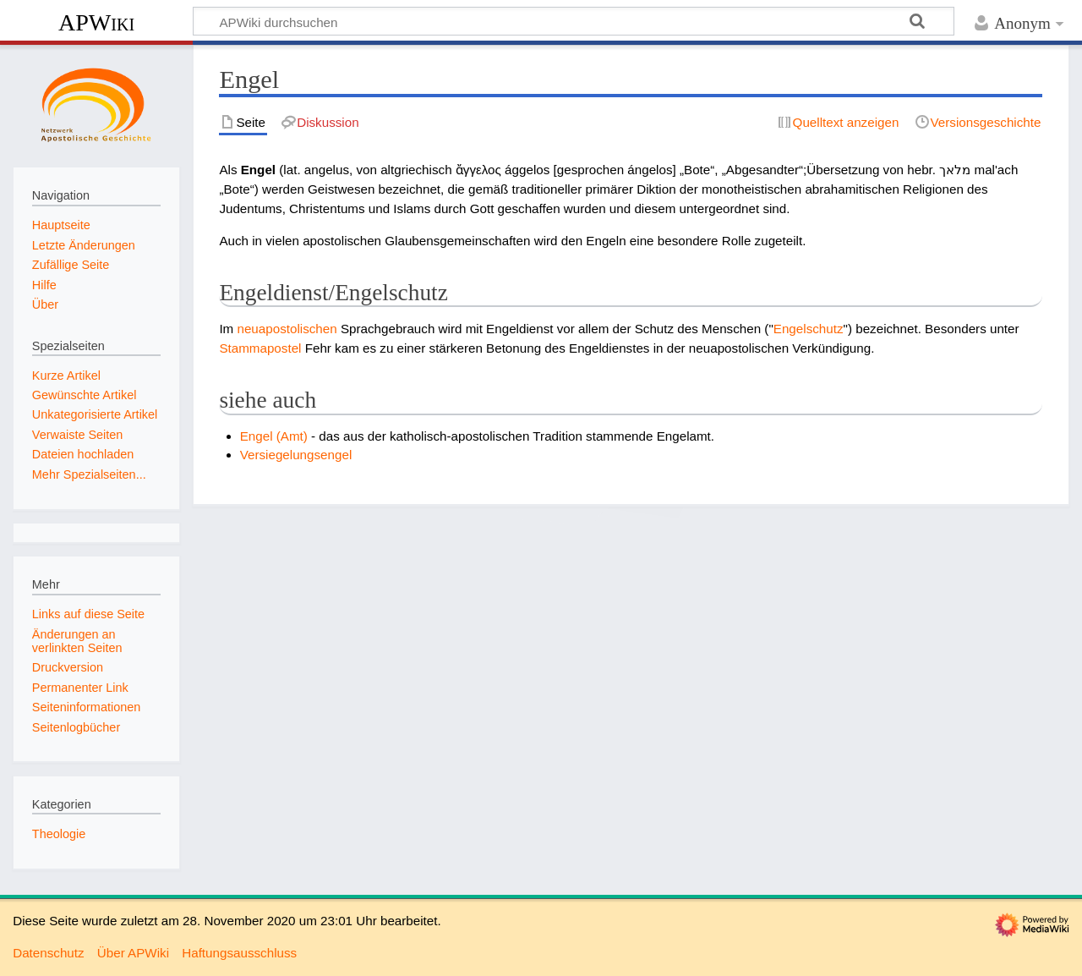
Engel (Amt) (274, 436)
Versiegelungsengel (296, 454)
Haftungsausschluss (239, 953)
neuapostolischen (286, 328)
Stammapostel (260, 348)
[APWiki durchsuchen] (574, 21)
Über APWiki (133, 953)
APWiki (96, 22)
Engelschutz (808, 328)
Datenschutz (48, 953)
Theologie (58, 834)
